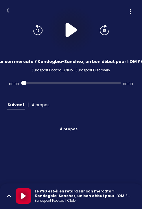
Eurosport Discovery (93, 70)
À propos (69, 129)
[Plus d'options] (130, 11)
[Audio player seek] (71, 83)
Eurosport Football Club (52, 70)
